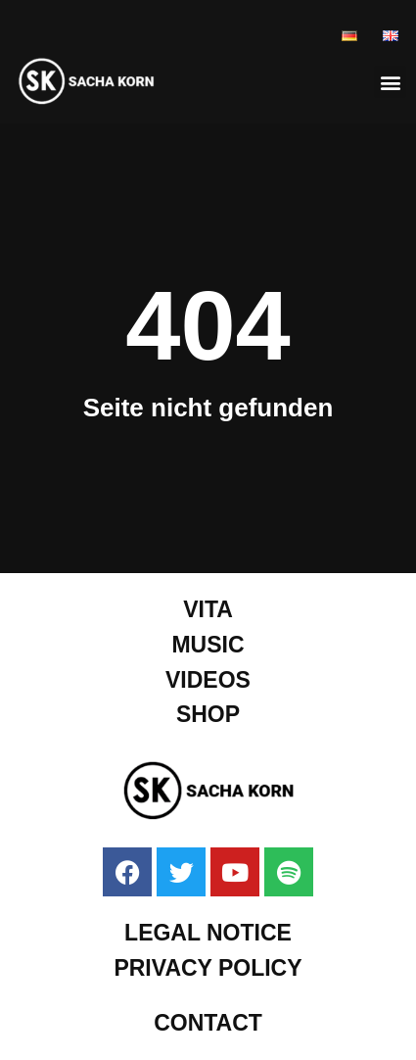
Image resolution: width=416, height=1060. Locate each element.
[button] (390, 82)
